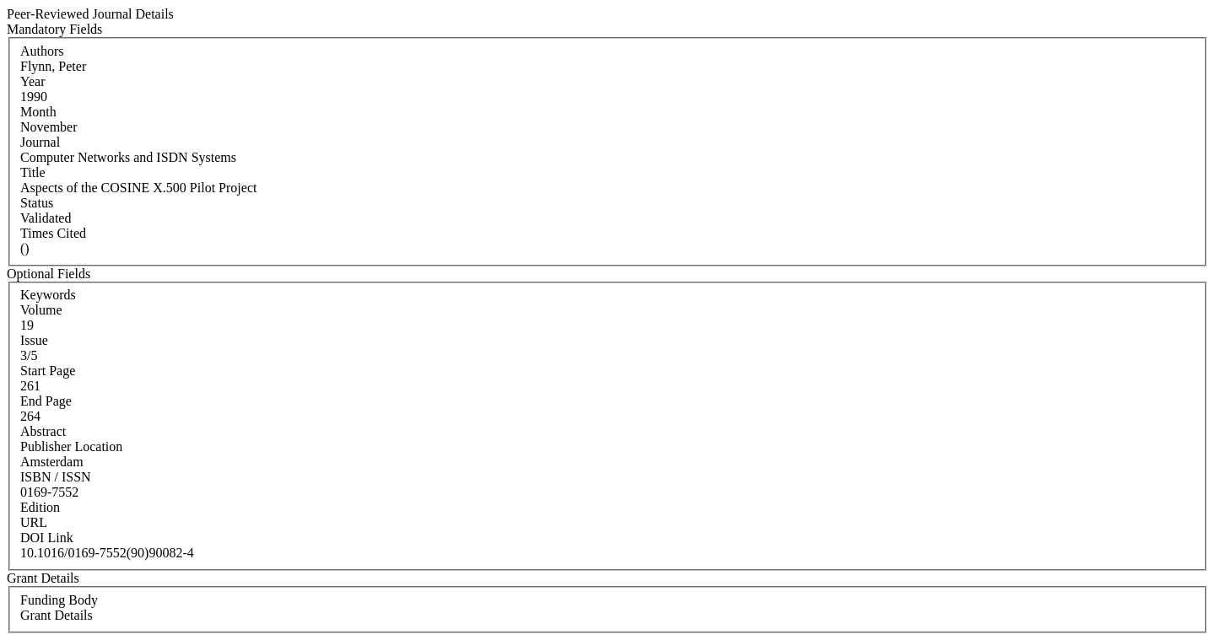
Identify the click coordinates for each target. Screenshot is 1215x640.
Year (32, 81)
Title (33, 172)
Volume (41, 310)
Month (38, 112)
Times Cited (53, 233)
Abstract (43, 431)
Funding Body (59, 600)
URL (33, 522)
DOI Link (46, 537)
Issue (34, 340)
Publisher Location (71, 446)
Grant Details (56, 615)
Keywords (48, 295)
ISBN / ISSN (55, 477)
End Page (46, 401)
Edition (40, 507)
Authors (42, 51)
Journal (40, 142)
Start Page (47, 370)
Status (36, 203)
